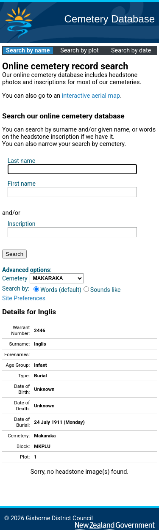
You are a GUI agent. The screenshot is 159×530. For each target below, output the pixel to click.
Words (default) (57, 289)
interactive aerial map (91, 95)
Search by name (28, 50)
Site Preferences (23, 298)
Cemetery (15, 278)
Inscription (22, 223)
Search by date (131, 50)
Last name (21, 160)
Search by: (15, 288)
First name (22, 183)
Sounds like (102, 289)
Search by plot (79, 50)
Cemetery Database (109, 19)
